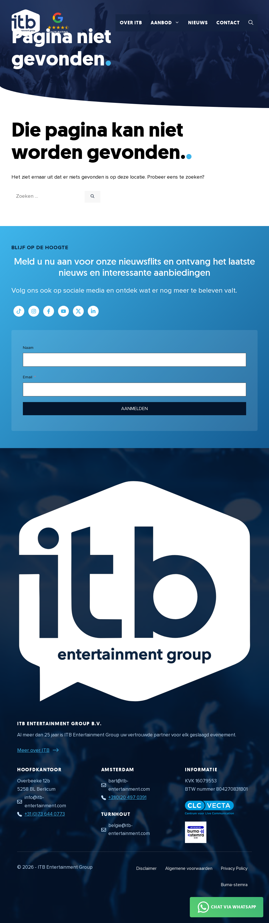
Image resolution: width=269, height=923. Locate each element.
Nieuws (198, 22)
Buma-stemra (234, 885)
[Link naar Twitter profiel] (78, 311)
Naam (28, 347)
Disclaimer (146, 868)
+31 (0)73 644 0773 (45, 814)
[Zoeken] (92, 197)
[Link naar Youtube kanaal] (63, 311)
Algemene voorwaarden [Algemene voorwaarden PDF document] (188, 868)
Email (27, 377)
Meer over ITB (33, 750)
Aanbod (167, 22)
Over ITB (131, 22)
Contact (228, 22)
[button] (251, 22)
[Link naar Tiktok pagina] (18, 311)
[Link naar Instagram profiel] (33, 311)
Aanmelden (134, 408)
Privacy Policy (234, 868)
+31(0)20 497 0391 (127, 797)
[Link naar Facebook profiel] (48, 311)
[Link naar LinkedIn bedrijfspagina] (93, 311)
